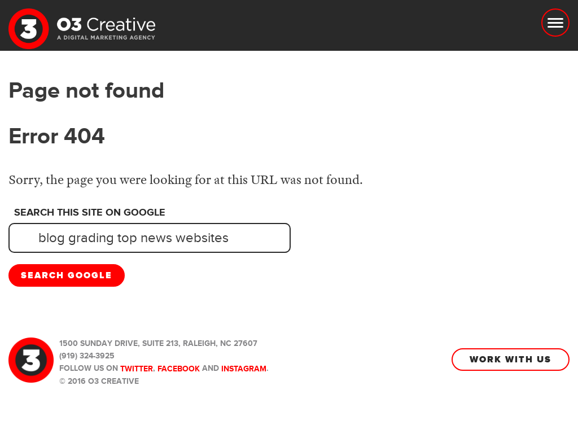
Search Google (66, 275)
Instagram (243, 369)
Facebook (178, 369)
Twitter (136, 369)
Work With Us (510, 359)
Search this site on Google (89, 212)
